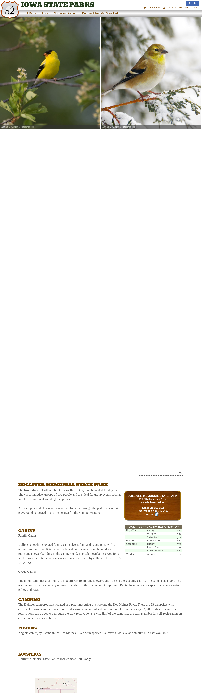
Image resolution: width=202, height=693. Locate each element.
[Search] (159, 472)
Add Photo (170, 7)
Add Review (152, 7)
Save (195, 7)
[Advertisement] (49, 473)
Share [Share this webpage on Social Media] (183, 7)
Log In (192, 3)
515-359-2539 (156, 507)
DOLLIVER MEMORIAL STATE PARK (152, 495)
